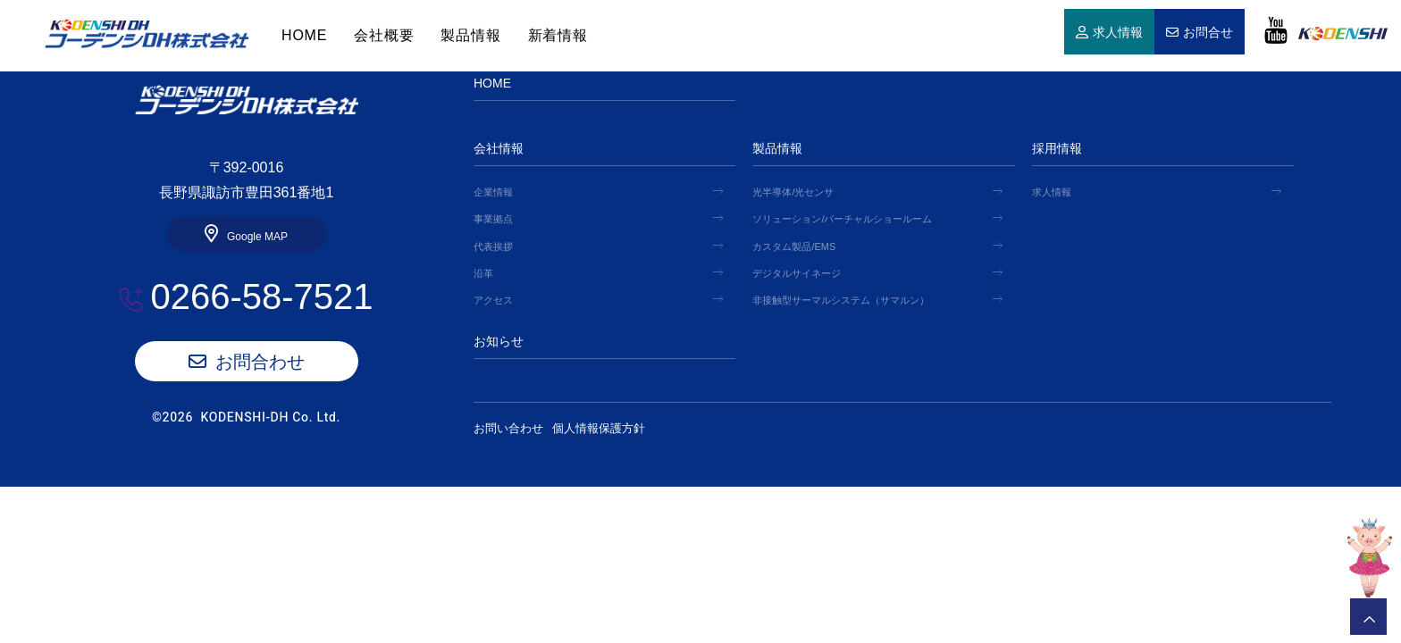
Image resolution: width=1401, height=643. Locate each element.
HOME (146, 33)
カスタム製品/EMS (793, 246)
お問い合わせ (508, 428)
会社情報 (499, 148)
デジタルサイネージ (796, 273)
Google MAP (257, 236)
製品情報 (470, 35)
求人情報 (1118, 33)
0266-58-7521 (261, 296)
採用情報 (1057, 148)
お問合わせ (260, 362)
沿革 (483, 273)
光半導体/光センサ (793, 192)
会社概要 (384, 35)
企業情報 (493, 192)
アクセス (493, 300)
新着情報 (558, 35)
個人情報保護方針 (612, 428)
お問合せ (1208, 33)
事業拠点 (493, 218)
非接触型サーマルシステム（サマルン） (840, 300)
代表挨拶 (493, 246)
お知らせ (499, 341)
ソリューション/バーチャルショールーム (842, 218)
